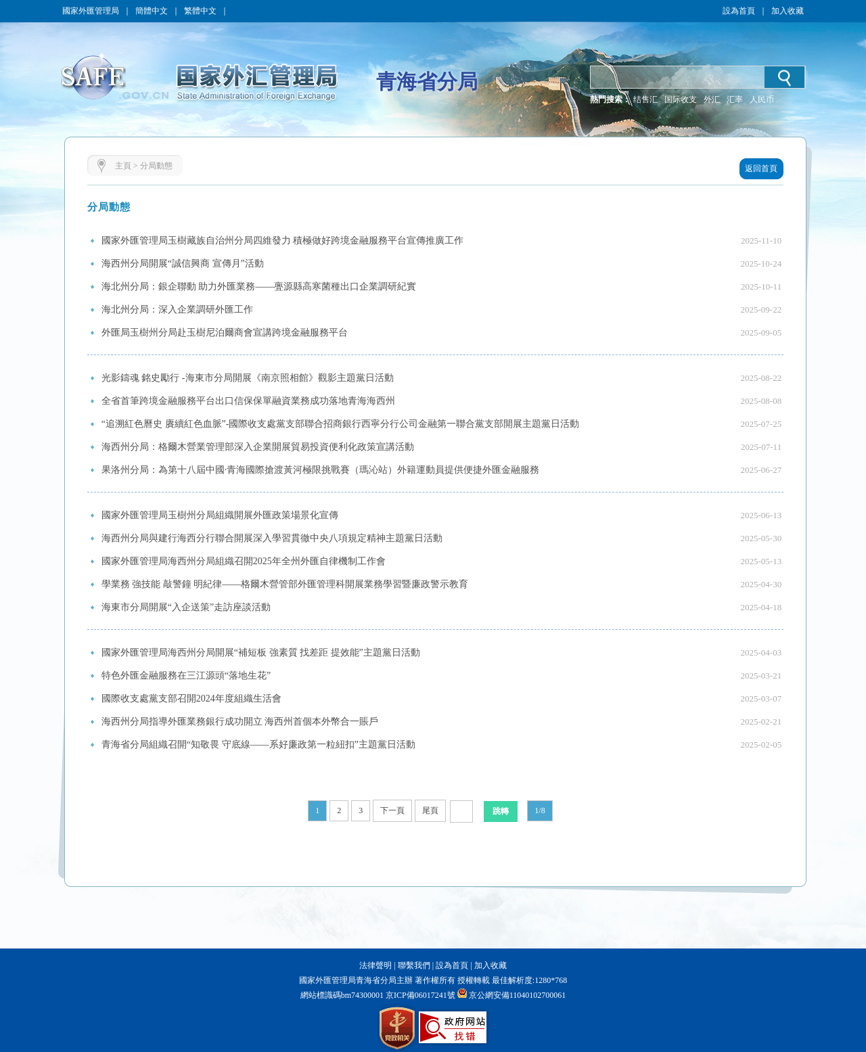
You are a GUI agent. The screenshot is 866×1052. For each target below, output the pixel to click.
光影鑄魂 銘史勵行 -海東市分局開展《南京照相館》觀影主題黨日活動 (247, 378)
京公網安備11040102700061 (517, 995)
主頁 (123, 165)
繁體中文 (200, 11)
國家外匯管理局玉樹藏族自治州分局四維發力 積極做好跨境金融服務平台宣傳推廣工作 (282, 240)
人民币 (762, 99)
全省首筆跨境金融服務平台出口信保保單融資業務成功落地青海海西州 (248, 401)
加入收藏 (787, 11)
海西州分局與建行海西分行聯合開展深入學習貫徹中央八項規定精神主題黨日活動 (271, 538)
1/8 (539, 810)
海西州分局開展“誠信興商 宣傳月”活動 (182, 263)
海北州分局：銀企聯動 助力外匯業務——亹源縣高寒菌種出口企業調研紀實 (259, 286)
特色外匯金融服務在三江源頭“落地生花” (186, 675)
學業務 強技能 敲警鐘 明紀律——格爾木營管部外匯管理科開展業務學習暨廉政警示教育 (285, 584)
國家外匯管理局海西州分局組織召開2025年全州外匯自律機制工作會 (243, 561)
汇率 (735, 99)
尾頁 (430, 810)
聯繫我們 (414, 965)
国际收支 (680, 99)
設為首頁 (739, 11)
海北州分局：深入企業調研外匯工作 (177, 309)
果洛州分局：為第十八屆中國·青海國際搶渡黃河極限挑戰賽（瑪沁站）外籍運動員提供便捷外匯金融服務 (320, 470)
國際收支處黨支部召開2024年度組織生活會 (191, 698)
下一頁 (392, 810)
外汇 (712, 99)
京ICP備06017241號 (419, 995)
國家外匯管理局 (90, 11)
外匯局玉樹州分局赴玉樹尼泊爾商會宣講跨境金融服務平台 (224, 332)
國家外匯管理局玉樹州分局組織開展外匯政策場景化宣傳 (219, 515)
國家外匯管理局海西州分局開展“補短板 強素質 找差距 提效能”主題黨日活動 (260, 652)
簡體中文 (151, 11)
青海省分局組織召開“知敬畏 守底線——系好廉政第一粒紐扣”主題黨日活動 (258, 744)
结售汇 (645, 99)
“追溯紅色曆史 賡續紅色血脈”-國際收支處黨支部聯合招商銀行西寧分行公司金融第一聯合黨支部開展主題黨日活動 (340, 424)
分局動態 (156, 165)
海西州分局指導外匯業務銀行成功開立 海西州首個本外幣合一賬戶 (240, 721)
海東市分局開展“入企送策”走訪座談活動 (186, 607)
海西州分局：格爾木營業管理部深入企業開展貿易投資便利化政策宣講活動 (257, 447)
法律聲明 (375, 965)
